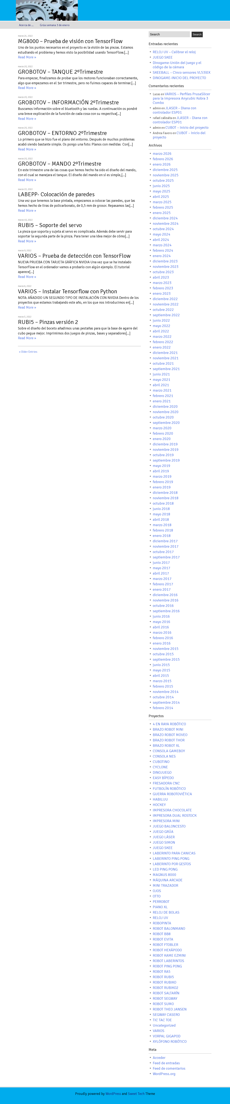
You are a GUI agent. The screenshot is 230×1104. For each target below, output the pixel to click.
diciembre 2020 (165, 406)
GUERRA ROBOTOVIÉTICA (172, 794)
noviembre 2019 (166, 449)
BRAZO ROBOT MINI (168, 729)
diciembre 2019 (165, 444)
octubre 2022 (163, 309)
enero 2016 (162, 643)
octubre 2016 (163, 605)
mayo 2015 (161, 670)
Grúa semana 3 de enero (55, 25)
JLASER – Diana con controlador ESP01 (174, 110)
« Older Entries (28, 352)
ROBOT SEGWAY (165, 998)
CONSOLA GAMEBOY (169, 751)
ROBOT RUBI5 (163, 977)
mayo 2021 (161, 379)
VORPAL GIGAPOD (166, 1036)
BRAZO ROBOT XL (166, 745)
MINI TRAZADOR (165, 885)
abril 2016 (161, 627)
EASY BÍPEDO (163, 778)
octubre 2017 (163, 552)
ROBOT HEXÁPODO (167, 950)
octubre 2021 (163, 363)
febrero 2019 (163, 482)
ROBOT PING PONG (167, 966)
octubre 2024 (163, 229)
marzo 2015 (162, 681)
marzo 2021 (162, 390)
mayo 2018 (161, 514)
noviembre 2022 (166, 304)
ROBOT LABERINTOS (168, 960)
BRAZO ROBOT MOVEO (170, 734)
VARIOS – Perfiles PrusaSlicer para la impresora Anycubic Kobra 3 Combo (181, 98)
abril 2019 (161, 471)
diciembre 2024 (165, 218)
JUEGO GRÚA (163, 831)
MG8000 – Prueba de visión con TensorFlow (70, 41)
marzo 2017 (162, 578)
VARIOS (158, 1030)
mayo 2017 (161, 568)
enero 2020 (162, 439)
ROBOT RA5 (162, 971)
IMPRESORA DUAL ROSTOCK (175, 815)
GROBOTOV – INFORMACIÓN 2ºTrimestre (68, 102)
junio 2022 (161, 320)
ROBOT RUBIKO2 (165, 987)
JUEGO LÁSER (164, 837)
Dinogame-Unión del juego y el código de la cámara (177, 64)
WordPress (113, 1094)
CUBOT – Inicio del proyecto (187, 127)
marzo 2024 (162, 245)
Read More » (27, 57)
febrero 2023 (163, 288)
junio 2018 (161, 508)
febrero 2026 (163, 159)
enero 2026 (162, 164)
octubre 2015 (163, 654)
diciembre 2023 (165, 261)
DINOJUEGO (162, 772)
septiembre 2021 (166, 369)
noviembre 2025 (166, 175)
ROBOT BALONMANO (169, 928)
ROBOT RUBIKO (164, 982)
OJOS (157, 891)
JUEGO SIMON (164, 842)
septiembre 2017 (166, 557)
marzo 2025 (162, 202)
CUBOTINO (161, 761)
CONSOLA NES (164, 756)
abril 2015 (161, 675)
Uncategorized (164, 1025)
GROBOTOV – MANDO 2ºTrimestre (59, 163)
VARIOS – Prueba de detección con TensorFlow (74, 255)
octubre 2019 (163, 455)
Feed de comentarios (169, 1068)
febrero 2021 (163, 395)
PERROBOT (161, 901)
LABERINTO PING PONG (171, 858)
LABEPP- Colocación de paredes (56, 194)
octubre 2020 (163, 417)
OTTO (157, 896)
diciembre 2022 (165, 299)
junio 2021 (161, 374)
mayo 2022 (161, 326)
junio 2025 (161, 186)
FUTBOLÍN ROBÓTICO (169, 788)
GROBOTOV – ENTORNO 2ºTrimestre (62, 133)
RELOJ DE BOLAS (166, 912)
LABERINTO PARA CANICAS (174, 853)
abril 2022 (161, 331)
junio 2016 (161, 616)
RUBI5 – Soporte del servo (50, 225)
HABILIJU (160, 799)
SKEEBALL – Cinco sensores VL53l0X (181, 72)
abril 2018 (161, 519)
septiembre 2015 (166, 659)
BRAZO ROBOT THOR (169, 740)
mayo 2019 (161, 465)
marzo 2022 (162, 336)
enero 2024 (162, 256)
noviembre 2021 (166, 358)
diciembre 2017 (165, 541)
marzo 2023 (162, 282)
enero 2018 (162, 535)
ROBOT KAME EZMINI (169, 955)
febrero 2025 (163, 207)
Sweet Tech (136, 1094)
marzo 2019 (162, 476)
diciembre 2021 (165, 352)
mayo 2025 (161, 191)
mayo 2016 (161, 621)
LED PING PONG (165, 869)
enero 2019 (162, 487)
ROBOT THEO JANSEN (170, 1009)
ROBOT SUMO (163, 1004)
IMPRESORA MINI (166, 821)
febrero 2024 (163, 250)
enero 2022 (162, 347)
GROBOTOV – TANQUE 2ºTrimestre (60, 71)
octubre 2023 (163, 272)
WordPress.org (164, 1074)
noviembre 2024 (166, 223)
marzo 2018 (162, 525)
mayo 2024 (161, 234)
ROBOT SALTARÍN (166, 993)
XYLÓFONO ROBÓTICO (170, 1041)
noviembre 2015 (166, 648)
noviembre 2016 (166, 600)
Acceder (159, 1057)
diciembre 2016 (165, 595)
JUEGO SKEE (163, 57)
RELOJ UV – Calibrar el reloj (174, 52)
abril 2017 (161, 573)
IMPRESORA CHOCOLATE (172, 810)
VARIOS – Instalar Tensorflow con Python (67, 291)
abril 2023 (161, 277)
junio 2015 (161, 665)
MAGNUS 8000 (164, 874)
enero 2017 (162, 589)
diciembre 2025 (165, 169)
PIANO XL (160, 907)
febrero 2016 (163, 638)
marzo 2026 (162, 153)
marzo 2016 (162, 632)
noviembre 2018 (166, 498)
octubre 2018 (163, 503)
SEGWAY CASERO (166, 1014)
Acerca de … (26, 25)
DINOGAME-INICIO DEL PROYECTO (179, 78)
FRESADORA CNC (166, 783)
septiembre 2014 (166, 702)
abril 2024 (161, 239)
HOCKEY (159, 804)
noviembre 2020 (166, 412)
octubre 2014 (163, 697)
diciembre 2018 (165, 492)
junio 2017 (161, 562)
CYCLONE (160, 767)
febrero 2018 (163, 530)
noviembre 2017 (166, 546)
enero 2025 (162, 212)
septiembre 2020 (166, 422)
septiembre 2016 (166, 611)
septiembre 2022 (166, 315)
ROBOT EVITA (163, 939)
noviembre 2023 (166, 266)
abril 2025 (161, 196)
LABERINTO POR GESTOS (172, 864)
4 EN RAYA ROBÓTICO (169, 724)
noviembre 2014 (166, 691)
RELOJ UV (160, 917)
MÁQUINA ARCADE (168, 880)
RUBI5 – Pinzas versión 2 (48, 322)
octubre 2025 (163, 180)
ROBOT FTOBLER (165, 944)
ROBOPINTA (162, 923)
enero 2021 (162, 401)
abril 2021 (161, 385)
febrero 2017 (163, 584)
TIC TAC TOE (162, 1020)
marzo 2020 (162, 428)
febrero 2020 (163, 433)
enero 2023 (162, 293)
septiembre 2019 (166, 460)
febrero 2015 (163, 686)
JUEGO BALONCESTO (169, 826)
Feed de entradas (166, 1063)
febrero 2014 (163, 708)
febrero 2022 (163, 342)
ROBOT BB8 (162, 934)
